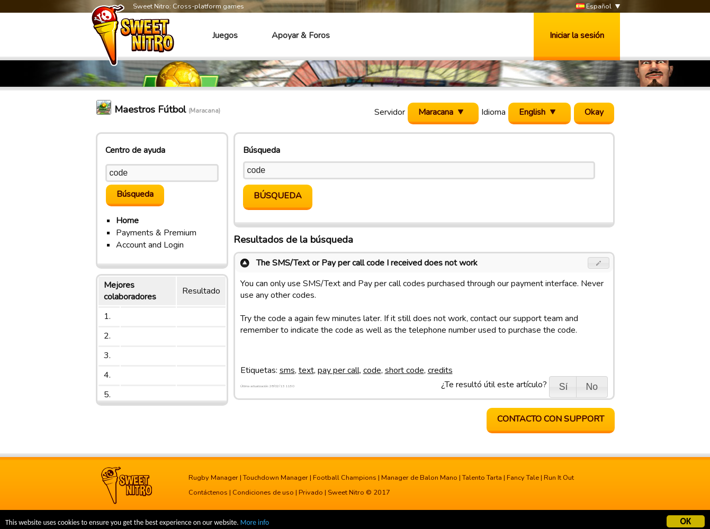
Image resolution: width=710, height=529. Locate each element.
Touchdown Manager (275, 477)
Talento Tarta (482, 477)
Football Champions (344, 477)
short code (404, 370)
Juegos (225, 35)
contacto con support (550, 419)
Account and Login (150, 245)
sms (287, 370)
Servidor (389, 112)
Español (594, 7)
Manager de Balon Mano (419, 477)
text (306, 370)
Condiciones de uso (263, 492)
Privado (311, 492)
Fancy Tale (523, 477)
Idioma (493, 112)
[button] (598, 263)
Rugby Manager (213, 477)
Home (127, 220)
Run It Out (559, 477)
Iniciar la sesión (577, 35)
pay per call (339, 370)
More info (254, 523)
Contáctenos (208, 492)
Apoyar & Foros (301, 35)
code (372, 370)
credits (440, 370)
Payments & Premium (156, 233)
